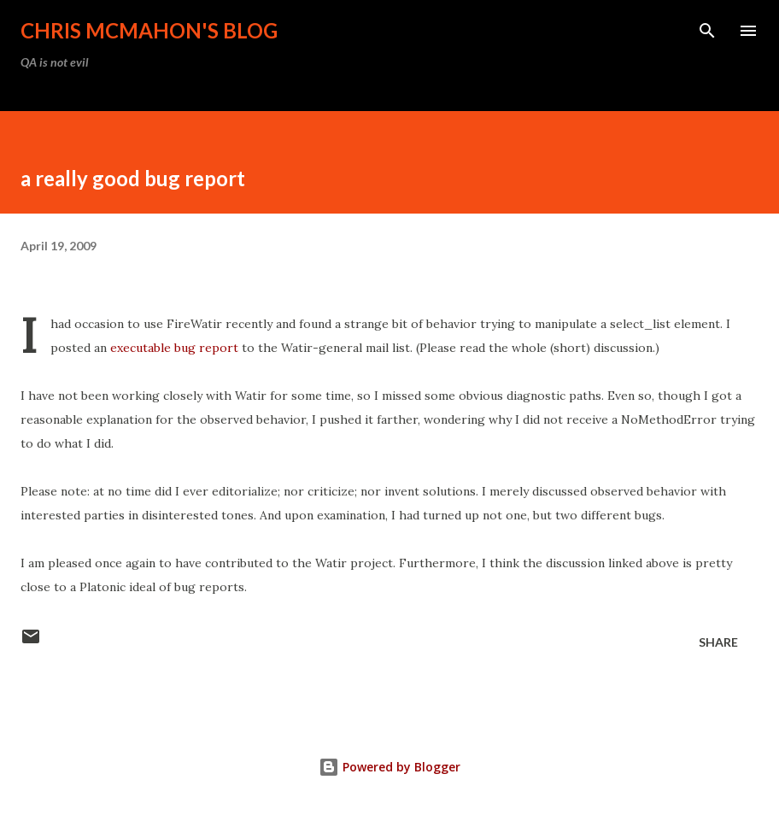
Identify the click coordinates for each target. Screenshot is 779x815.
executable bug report (174, 347)
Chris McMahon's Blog (149, 30)
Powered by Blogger (389, 767)
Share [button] (718, 642)
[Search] (707, 31)
